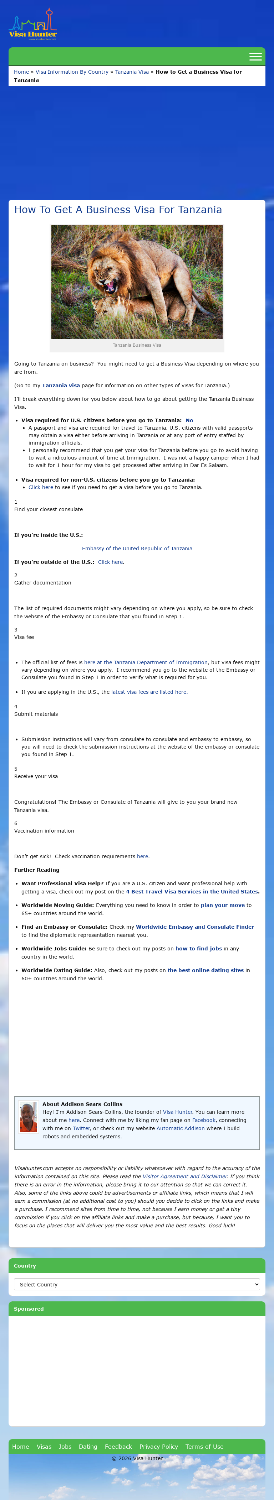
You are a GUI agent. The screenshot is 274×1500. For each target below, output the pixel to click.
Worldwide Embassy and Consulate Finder (195, 927)
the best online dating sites (206, 970)
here (142, 856)
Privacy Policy (158, 1446)
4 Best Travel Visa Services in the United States (192, 891)
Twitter (81, 1128)
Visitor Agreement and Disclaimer (184, 1176)
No (189, 420)
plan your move (223, 905)
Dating (88, 1446)
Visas (44, 1446)
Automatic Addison (181, 1128)
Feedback (118, 1446)
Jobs (65, 1446)
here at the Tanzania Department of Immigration (146, 662)
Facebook (203, 1120)
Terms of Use (205, 1446)
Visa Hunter (177, 1112)
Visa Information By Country (72, 72)
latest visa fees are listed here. (149, 692)
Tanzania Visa (132, 72)
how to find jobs (199, 948)
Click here (41, 487)
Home (21, 72)
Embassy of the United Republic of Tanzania (137, 548)
